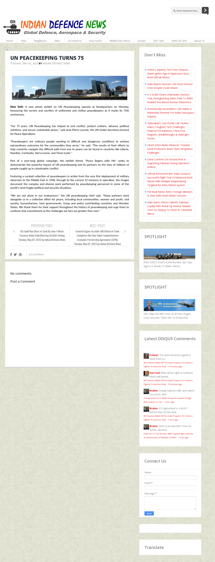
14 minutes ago (175, 384)
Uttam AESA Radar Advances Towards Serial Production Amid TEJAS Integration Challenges (170, 148)
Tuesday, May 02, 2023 (24, 63)
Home (9, 40)
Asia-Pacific (95, 40)
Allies (57, 40)
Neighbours (40, 40)
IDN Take (158, 40)
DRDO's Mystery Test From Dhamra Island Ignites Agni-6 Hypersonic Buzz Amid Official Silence (168, 73)
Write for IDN (179, 40)
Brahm (154, 390)
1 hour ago (169, 402)
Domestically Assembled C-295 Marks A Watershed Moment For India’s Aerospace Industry (170, 112)
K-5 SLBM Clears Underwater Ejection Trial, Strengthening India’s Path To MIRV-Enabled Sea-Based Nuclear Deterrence (170, 98)
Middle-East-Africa (120, 40)
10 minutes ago (175, 366)
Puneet (154, 355)
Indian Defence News (56, 63)
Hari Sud (155, 372)
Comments (36, 254)
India (23, 40)
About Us (199, 40)
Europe (142, 40)
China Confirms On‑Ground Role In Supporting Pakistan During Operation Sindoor (168, 163)
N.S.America (74, 40)
